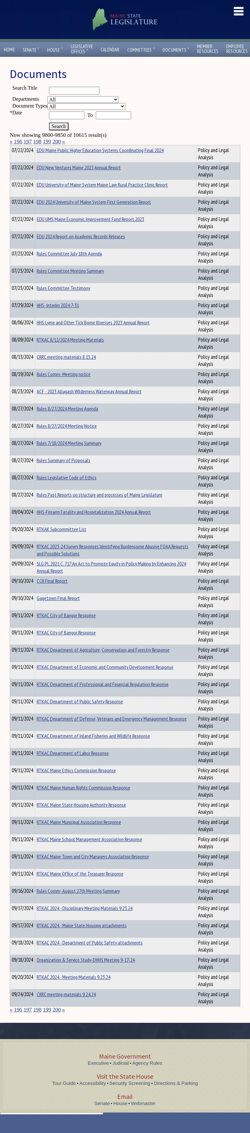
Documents (176, 50)
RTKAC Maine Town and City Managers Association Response (93, 868)
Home (9, 49)
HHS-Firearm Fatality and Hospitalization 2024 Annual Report (94, 523)
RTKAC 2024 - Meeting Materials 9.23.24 (73, 988)
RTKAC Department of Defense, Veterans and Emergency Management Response (112, 730)
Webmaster (143, 1115)
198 (37, 141)
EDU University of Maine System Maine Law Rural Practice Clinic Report (102, 196)
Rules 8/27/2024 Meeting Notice (67, 437)
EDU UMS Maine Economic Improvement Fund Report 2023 (90, 230)
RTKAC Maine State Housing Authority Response (81, 816)
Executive (98, 1074)
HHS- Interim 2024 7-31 (58, 316)
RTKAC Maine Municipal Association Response (79, 833)
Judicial (120, 1074)
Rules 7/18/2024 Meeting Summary (69, 454)
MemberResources (208, 49)
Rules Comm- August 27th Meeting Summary (78, 902)
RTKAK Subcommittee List (61, 540)
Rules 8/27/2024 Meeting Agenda (67, 420)
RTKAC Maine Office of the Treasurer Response (80, 885)
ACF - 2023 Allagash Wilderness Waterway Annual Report (89, 403)
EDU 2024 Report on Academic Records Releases (81, 248)
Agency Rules (147, 1074)
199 (47, 141)
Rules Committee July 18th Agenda (69, 265)
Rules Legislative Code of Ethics (66, 489)
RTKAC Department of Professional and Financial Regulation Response (103, 695)
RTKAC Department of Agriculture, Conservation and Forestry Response (103, 661)
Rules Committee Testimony (63, 299)
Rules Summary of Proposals (63, 471)
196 (18, 141)
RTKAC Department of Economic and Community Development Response (105, 678)
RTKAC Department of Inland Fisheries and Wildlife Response (93, 747)
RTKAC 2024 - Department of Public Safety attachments (90, 954)
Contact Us (210, 63)
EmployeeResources (237, 49)
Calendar (110, 49)
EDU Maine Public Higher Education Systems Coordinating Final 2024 (100, 161)
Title (15, 149)
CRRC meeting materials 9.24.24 (66, 1005)
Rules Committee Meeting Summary (70, 282)
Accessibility (93, 1095)
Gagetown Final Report (58, 609)
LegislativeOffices (82, 49)
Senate (31, 50)
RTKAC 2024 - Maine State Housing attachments (82, 937)
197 (28, 141)
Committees (141, 50)
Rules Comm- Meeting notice (64, 385)
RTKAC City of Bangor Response (66, 627)
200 (57, 141)
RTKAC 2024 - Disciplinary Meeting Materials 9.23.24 (84, 919)
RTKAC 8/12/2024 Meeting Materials (70, 351)
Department (46, 149)
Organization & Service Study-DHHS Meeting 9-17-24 (86, 971)
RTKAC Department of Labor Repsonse (73, 764)
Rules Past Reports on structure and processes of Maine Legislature (99, 506)
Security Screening (129, 1095)
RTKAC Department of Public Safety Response (80, 713)
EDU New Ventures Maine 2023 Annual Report (79, 179)
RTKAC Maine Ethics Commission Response (76, 782)
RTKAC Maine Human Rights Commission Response (83, 799)
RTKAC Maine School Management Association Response (89, 850)
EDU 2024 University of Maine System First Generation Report (94, 213)
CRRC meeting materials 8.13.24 (66, 368)
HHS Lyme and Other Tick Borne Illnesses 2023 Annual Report (93, 334)
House (55, 50)
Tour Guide (64, 1095)
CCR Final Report (52, 592)
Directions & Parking (176, 1095)
